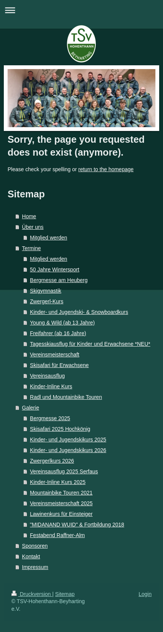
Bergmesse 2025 (50, 418)
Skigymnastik (45, 291)
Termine (31, 248)
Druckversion (31, 594)
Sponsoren (35, 546)
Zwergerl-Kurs (46, 301)
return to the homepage (106, 169)
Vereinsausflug (47, 376)
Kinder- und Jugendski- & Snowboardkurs (79, 312)
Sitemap (64, 594)
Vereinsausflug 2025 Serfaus (64, 471)
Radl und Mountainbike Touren (66, 397)
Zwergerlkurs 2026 (52, 461)
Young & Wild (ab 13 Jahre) (62, 323)
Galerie (30, 408)
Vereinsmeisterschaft (54, 354)
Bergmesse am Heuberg (59, 280)
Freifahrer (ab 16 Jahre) (58, 333)
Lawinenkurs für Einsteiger (61, 514)
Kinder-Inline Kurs (51, 386)
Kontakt (31, 556)
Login (145, 594)
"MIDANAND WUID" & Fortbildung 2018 (77, 525)
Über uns (33, 227)
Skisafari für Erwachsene (59, 365)
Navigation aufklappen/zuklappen (81, 10)
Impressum (35, 567)
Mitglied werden (48, 238)
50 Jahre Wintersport (54, 269)
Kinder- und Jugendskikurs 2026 (68, 450)
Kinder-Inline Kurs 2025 (57, 482)
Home (29, 216)
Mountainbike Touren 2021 (61, 493)
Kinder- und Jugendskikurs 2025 (68, 440)
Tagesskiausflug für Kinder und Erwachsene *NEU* (90, 344)
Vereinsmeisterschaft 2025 (61, 503)
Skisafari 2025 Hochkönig (60, 429)
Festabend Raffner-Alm (57, 535)
